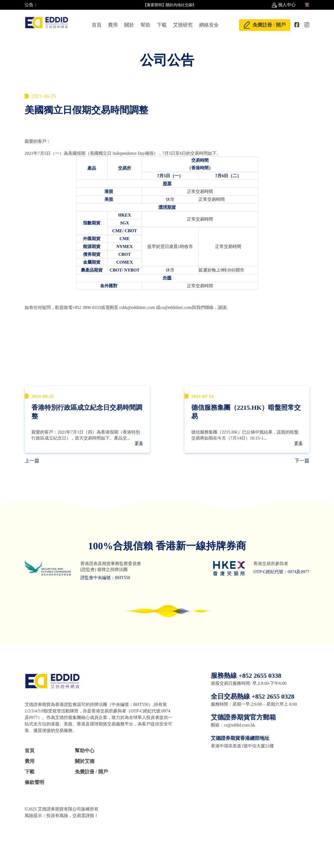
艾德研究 (183, 25)
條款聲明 (34, 782)
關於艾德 (84, 761)
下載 (162, 25)
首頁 (96, 25)
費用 (113, 25)
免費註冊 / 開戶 (265, 25)
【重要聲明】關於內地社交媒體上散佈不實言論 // (186, 5)
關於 (129, 25)
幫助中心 (84, 750)
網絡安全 (209, 25)
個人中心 (286, 4)
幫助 (145, 25)
